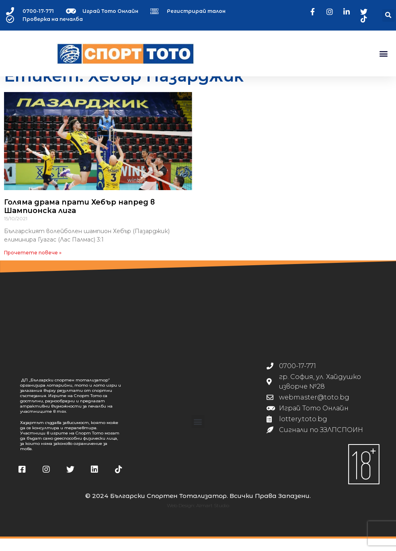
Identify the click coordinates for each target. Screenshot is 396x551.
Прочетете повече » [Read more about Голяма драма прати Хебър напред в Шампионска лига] (33, 265)
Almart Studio (212, 518)
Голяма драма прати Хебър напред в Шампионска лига (79, 219)
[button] (388, 15)
